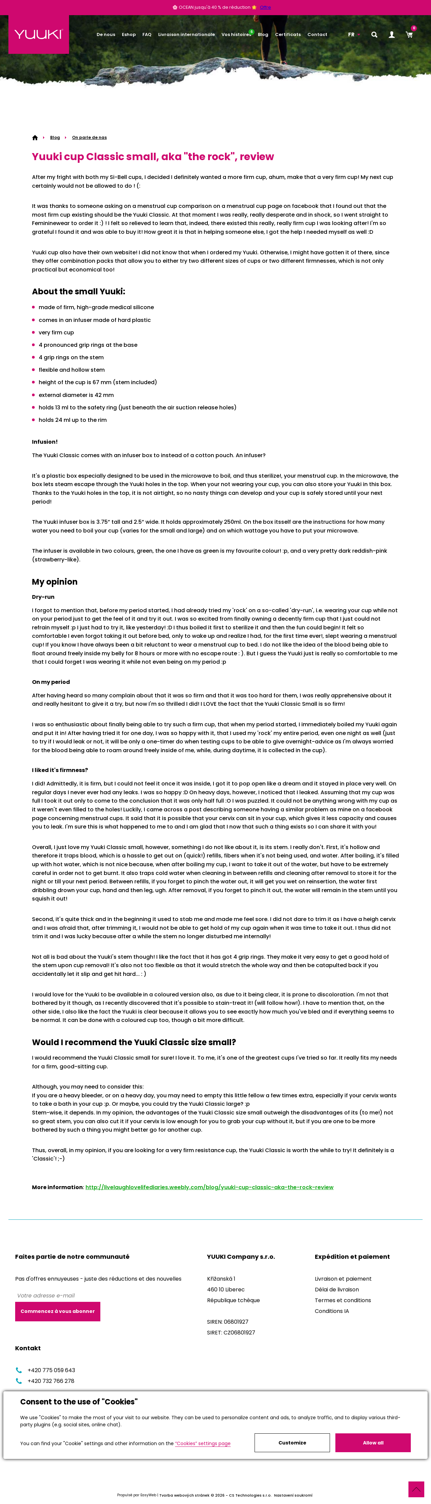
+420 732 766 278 (44, 1381)
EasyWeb (148, 1495)
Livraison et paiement (343, 1279)
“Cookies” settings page (203, 1443)
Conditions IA (332, 1311)
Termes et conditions (343, 1300)
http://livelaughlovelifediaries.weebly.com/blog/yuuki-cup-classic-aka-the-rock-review (210, 1187)
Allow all (373, 1442)
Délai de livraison (337, 1289)
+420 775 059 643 (45, 1370)
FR (351, 34)
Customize (292, 1442)
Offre (265, 7)
